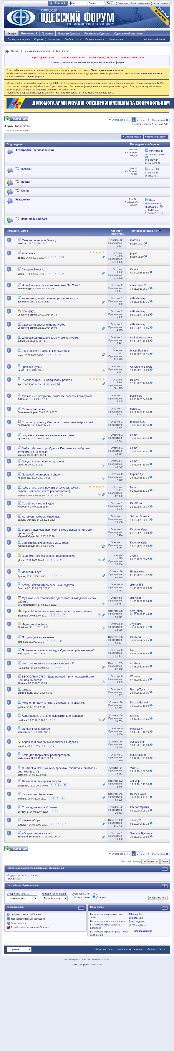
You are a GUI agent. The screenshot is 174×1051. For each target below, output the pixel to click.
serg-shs (23, 774)
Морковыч (24, 732)
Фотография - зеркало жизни (34, 150)
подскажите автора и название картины (48, 435)
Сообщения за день (19, 39)
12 (121, 240)
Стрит (152, 169)
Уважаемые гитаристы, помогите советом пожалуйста (57, 396)
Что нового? (29, 33)
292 (121, 780)
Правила (47, 33)
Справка (38, 39)
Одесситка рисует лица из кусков (43, 324)
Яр (19, 384)
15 (65, 785)
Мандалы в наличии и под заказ (43, 461)
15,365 (119, 256)
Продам (26, 181)
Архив (151, 949)
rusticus (22, 720)
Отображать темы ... (18, 893)
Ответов (116, 230)
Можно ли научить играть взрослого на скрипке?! (54, 702)
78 (121, 571)
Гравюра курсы (32, 366)
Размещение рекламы (130, 949)
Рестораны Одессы (97, 33)
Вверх (165, 861)
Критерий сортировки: (54, 893)
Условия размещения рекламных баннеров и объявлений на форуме (87, 62)
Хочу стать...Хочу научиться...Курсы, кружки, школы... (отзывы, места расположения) (49, 489)
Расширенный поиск (154, 39)
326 (58, 383)
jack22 (21, 341)
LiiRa (20, 464)
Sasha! (16, 878)
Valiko (21, 274)
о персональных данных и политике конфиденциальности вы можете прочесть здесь (67, 92)
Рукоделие (22, 199)
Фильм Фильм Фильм (36, 728)
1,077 (120, 353)
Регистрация (160, 3)
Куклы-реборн (31, 820)
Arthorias (23, 399)
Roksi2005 (23, 668)
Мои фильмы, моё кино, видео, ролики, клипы (61, 611)
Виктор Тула (25, 692)
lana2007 (23, 824)
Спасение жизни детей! (71, 57)
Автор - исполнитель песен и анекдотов (48, 585)
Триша (21, 576)
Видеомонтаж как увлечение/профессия (48, 555)
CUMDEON (24, 425)
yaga (20, 355)
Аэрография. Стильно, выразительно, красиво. (53, 715)
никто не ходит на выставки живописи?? (48, 663)
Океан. (26, 689)
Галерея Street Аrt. (34, 269)
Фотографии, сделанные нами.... (155, 152)
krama (21, 495)
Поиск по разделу (156, 136)
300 (121, 820)
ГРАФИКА (28, 311)
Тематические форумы (37, 51)
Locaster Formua (27, 314)
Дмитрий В (24, 588)
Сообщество (71, 39)
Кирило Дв (24, 477)
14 (121, 767)
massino (22, 243)
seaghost (23, 785)
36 (121, 715)
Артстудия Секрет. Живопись (41, 516)
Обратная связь (103, 949)
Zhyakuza (23, 627)
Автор (24, 230)
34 (121, 741)
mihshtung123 (26, 288)
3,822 (120, 272)
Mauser (22, 455)
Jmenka (22, 798)
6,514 (120, 382)
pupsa (21, 258)
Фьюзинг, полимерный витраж (41, 781)
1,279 (120, 558)
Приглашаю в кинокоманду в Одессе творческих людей (58, 650)
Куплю (25, 190)
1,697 (120, 490)
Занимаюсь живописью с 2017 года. (45, 542)
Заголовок (13, 230)
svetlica (22, 746)
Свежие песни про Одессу (39, 240)
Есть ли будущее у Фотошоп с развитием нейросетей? (57, 422)
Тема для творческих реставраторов (46, 755)
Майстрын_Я (25, 758)
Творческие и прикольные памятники (46, 350)
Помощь (123, 3)
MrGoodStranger (27, 604)
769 (62, 257)
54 (60, 354)
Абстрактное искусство (37, 833)
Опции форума (93, 39)
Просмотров (117, 233)
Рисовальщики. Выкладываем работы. (47, 380)
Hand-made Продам (34, 219)
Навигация (115, 39)
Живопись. (29, 253)
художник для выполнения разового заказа (50, 298)
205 (121, 663)
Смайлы (133, 917)
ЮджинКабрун (26, 536)
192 (62, 273)
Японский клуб (31, 572)
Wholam (22, 683)
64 (61, 559)
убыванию (100, 897)
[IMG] (132, 921)
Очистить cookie (140, 3)
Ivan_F (21, 653)
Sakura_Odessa (27, 519)
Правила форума (142, 930)
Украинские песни (33, 409)
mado (21, 641)
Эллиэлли (24, 301)
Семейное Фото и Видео (38, 503)
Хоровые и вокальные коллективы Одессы (50, 742)
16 (64, 824)
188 (121, 637)
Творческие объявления (37, 794)
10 (61, 641)
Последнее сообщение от (145, 230)
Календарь (54, 39)
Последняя (160, 120)
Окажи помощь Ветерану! (103, 57)
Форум (12, 33)
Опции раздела (133, 136)
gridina (22, 707)
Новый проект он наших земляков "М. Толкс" (51, 285)
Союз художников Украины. (40, 807)
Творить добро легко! (42, 57)
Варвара (23, 615)
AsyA (9, 878)
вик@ (21, 370)
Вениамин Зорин (28, 412)
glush (21, 560)
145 (121, 794)
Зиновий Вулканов (29, 836)
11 (66, 667)
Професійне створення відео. (41, 474)
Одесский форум (81, 964)
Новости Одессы (69, 33)
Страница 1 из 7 (121, 119)
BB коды (134, 914)
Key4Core (23, 506)
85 (61, 494)
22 (121, 807)
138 (121, 611)
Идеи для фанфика (34, 624)
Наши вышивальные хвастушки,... (153, 204)
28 (121, 702)
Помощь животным (132, 57)
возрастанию (81, 897)
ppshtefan (23, 438)
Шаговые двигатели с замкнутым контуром (50, 337)
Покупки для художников (38, 637)
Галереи (26, 169)
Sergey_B (23, 811)
